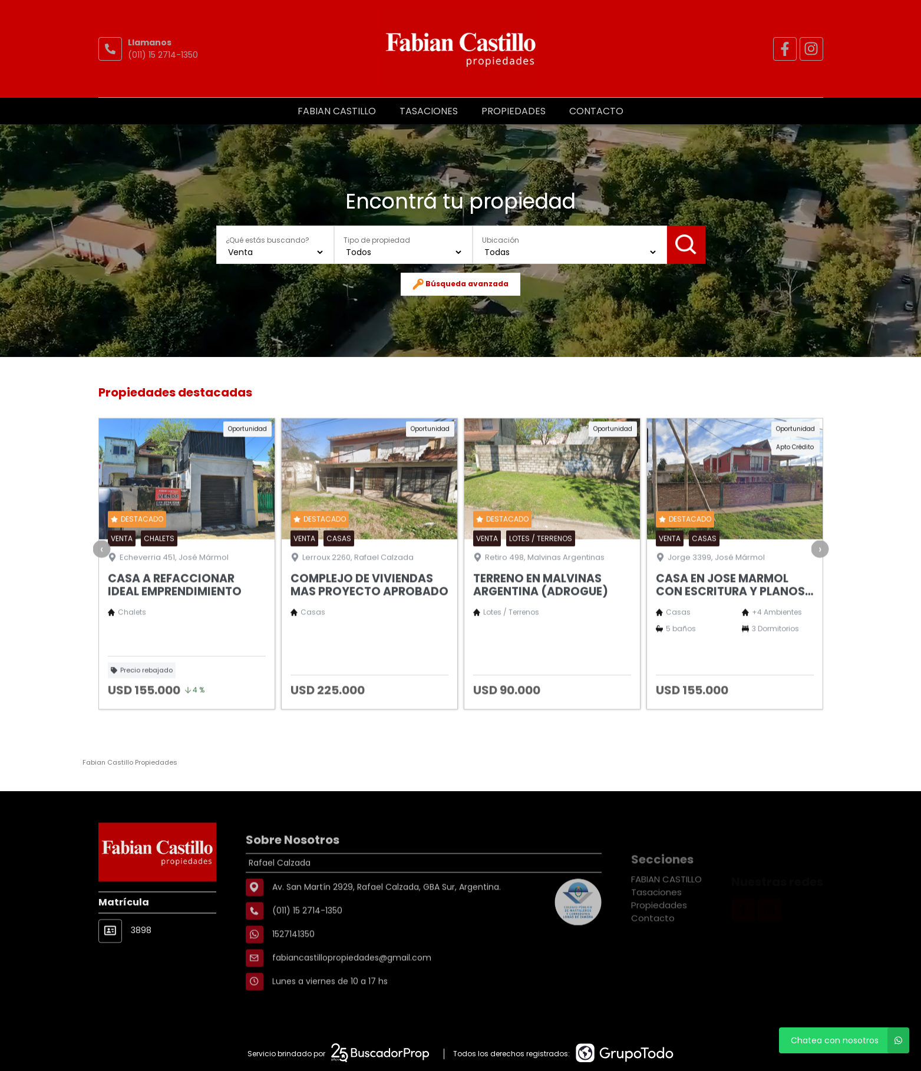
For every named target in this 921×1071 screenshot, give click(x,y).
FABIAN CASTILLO (337, 111)
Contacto (596, 111)
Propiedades (513, 111)
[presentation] (101, 590)
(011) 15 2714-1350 (163, 55)
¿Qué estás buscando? (267, 239)
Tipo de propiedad (377, 239)
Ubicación (500, 239)
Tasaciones (429, 111)
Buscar (685, 244)
